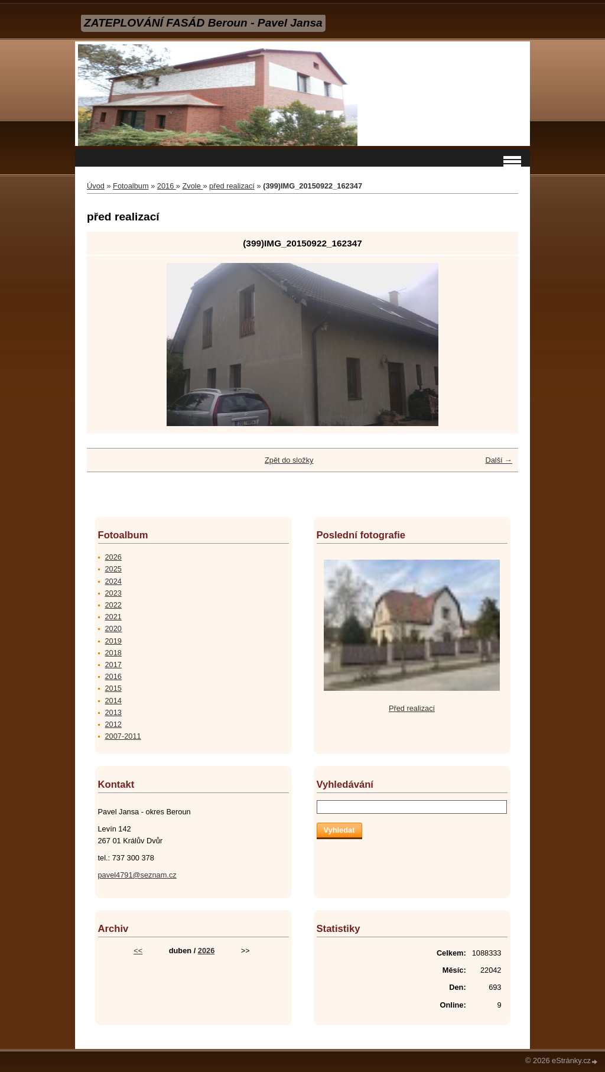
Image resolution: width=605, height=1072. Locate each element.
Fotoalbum (130, 185)
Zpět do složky (289, 460)
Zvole (193, 185)
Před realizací (412, 708)
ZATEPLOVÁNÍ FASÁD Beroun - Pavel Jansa (203, 23)
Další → (498, 460)
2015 (113, 688)
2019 (113, 640)
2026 (113, 557)
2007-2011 (123, 736)
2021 (113, 616)
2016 (166, 185)
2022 (113, 604)
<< (138, 950)
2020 (113, 628)
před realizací (232, 185)
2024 (113, 581)
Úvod (96, 185)
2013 (113, 712)
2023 (113, 593)
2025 (113, 568)
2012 (113, 724)
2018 (113, 652)
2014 (113, 700)
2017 (113, 664)
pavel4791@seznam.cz (137, 874)
